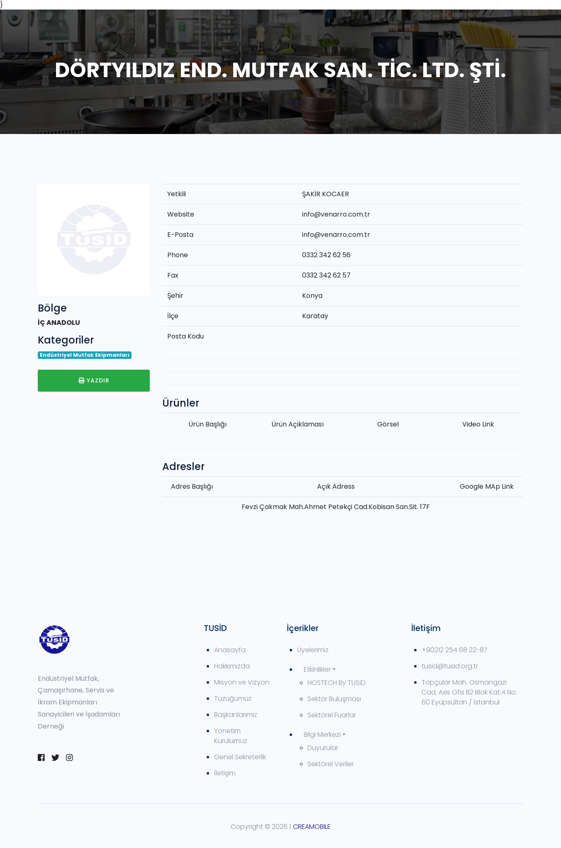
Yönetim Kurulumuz (230, 736)
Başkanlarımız (235, 714)
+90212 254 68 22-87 (455, 650)
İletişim (225, 773)
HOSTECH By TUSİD (336, 682)
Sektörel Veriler (330, 764)
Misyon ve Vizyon (241, 682)
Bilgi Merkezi (322, 734)
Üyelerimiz (313, 650)
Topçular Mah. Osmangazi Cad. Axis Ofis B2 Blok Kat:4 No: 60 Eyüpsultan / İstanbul (469, 692)
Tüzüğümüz (233, 698)
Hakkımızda (232, 666)
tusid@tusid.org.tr (450, 666)
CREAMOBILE (312, 826)
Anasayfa (230, 650)
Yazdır (94, 380)
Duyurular (322, 748)
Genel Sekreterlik (240, 757)
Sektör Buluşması (334, 699)
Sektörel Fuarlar (331, 715)
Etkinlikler (317, 669)
